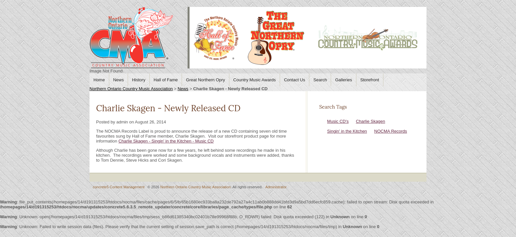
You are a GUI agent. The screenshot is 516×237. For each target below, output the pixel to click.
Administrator (276, 187)
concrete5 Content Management (118, 187)
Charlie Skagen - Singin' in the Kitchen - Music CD (166, 141)
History (138, 79)
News (118, 79)
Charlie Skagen (370, 121)
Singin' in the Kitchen (347, 131)
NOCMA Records (390, 131)
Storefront (369, 79)
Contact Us (294, 79)
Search (320, 79)
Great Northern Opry (205, 79)
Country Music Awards (254, 79)
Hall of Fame (166, 79)
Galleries (343, 79)
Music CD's (337, 121)
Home (99, 79)
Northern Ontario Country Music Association (131, 88)
